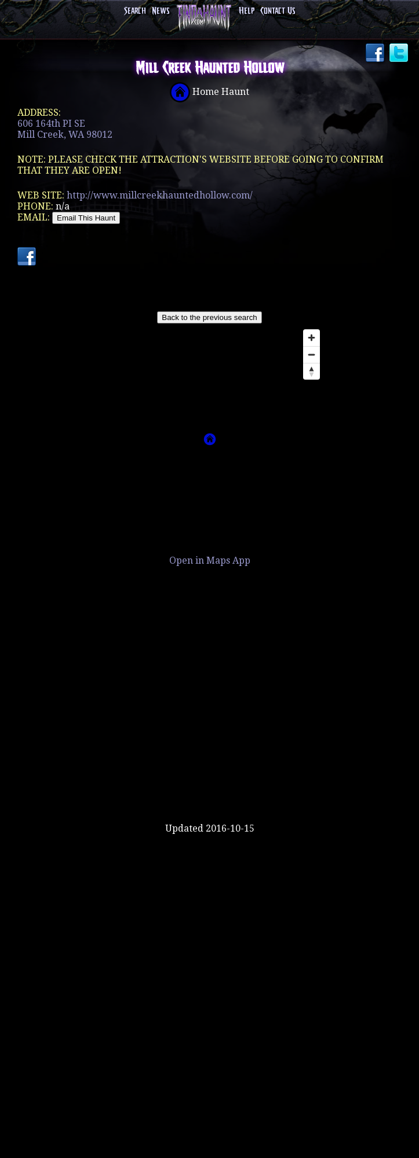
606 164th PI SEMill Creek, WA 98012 (64, 129)
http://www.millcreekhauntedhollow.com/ (160, 195)
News (160, 11)
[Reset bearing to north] (311, 371)
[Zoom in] (311, 337)
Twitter (399, 53)
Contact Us (277, 11)
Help (246, 11)
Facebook (376, 53)
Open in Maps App (209, 560)
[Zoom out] (311, 354)
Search (135, 11)
